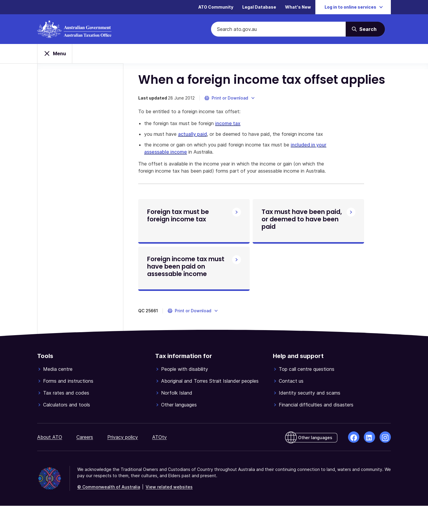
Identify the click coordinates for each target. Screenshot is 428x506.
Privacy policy (122, 437)
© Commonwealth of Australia (108, 487)
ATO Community (215, 7)
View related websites (169, 487)
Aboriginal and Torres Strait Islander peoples (210, 381)
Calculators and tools (66, 405)
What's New (298, 7)
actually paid (192, 134)
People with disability (184, 369)
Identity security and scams (309, 393)
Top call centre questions (306, 369)
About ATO (49, 437)
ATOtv (159, 437)
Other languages (179, 405)
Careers (84, 437)
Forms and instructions (68, 381)
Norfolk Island (176, 393)
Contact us (291, 381)
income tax (227, 123)
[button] (230, 98)
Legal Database (259, 7)
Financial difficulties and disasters (316, 405)
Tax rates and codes (66, 393)
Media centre (58, 369)
